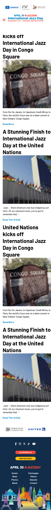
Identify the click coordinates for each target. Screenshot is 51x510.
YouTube (34, 443)
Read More (8, 124)
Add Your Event (25, 458)
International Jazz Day (25, 18)
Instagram (20, 443)
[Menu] (4, 20)
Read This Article (11, 220)
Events (15, 473)
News (14, 476)
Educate (33, 480)
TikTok (28, 443)
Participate (33, 473)
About (14, 483)
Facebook (16, 443)
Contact (33, 483)
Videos (33, 476)
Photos (14, 480)
